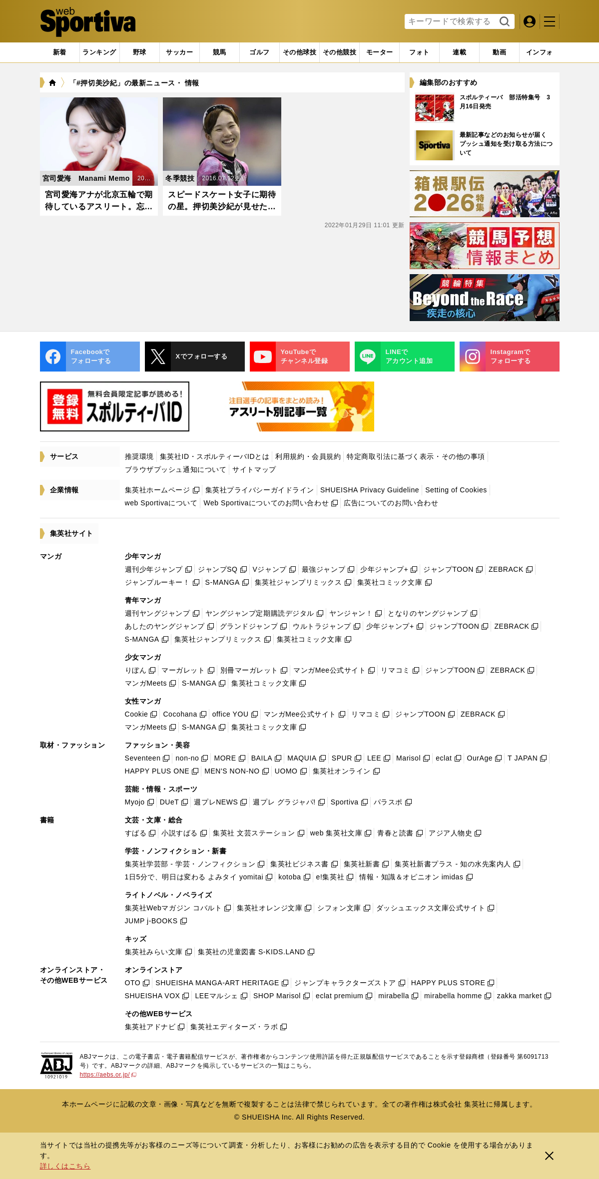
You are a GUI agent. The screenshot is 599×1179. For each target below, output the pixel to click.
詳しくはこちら (65, 1166)
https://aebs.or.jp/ (108, 1074)
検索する (503, 21)
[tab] (139, 52)
